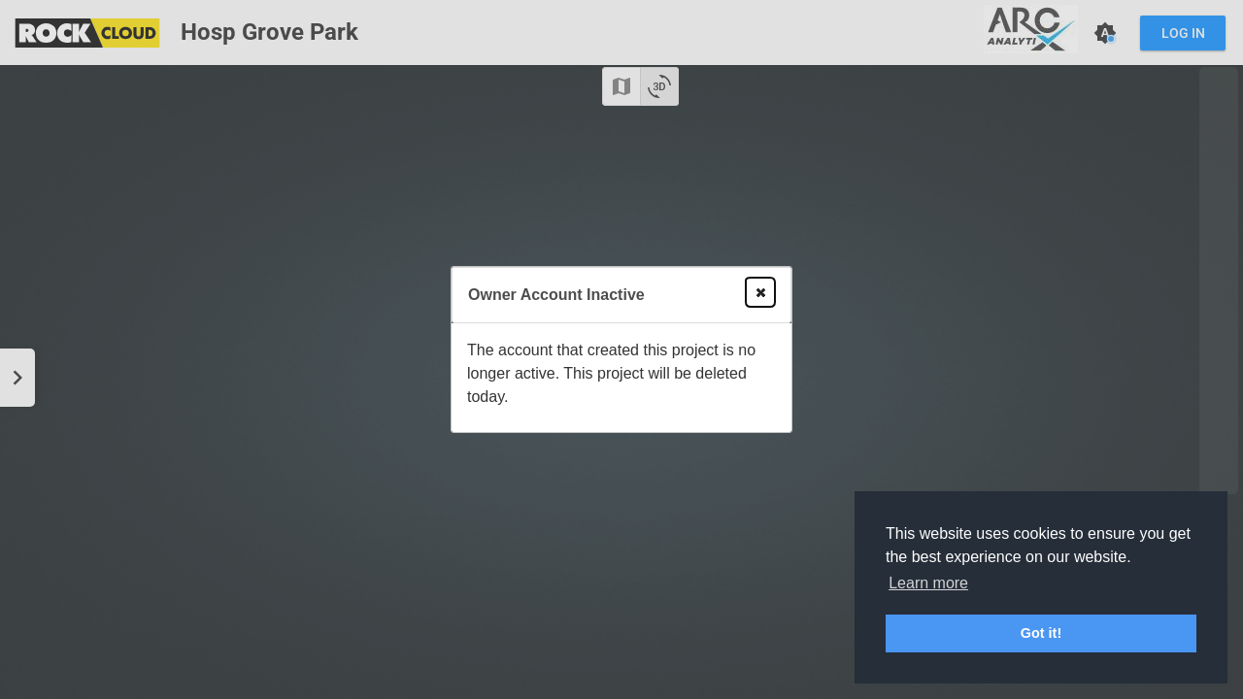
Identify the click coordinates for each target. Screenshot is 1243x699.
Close (757, 291)
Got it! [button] (1041, 633)
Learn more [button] (928, 583)
